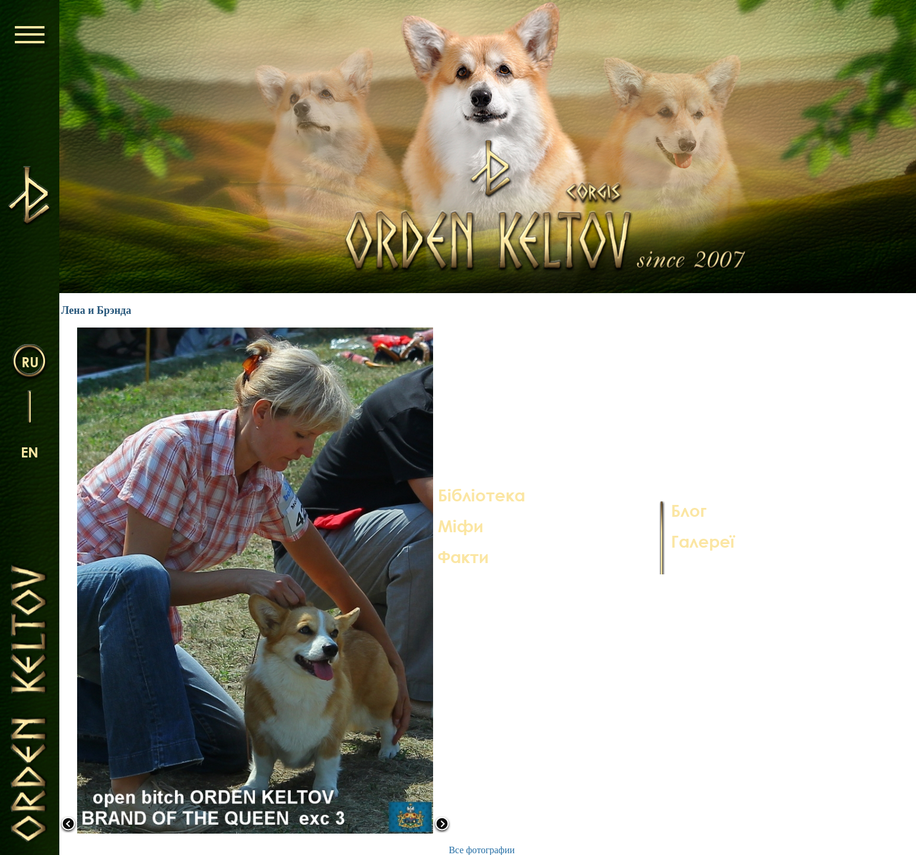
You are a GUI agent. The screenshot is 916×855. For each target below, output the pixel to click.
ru (30, 361)
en (30, 451)
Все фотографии (481, 850)
